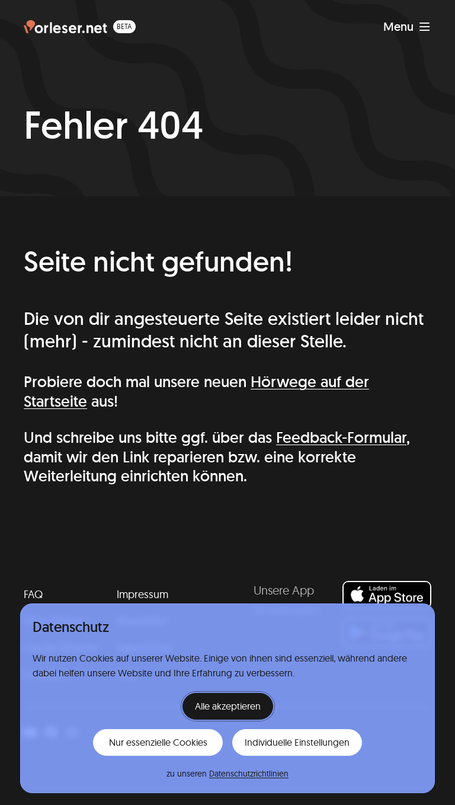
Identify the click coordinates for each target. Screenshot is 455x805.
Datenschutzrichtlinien (249, 773)
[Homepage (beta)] (80, 27)
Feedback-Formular (341, 437)
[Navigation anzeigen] (406, 27)
